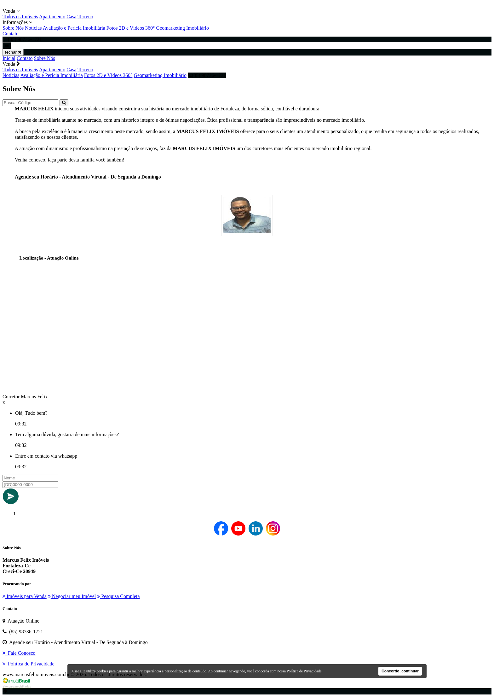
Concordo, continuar (400, 671)
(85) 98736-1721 (207, 75)
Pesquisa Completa (118, 596)
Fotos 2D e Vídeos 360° (130, 28)
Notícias (33, 28)
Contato (11, 33)
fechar (13, 52)
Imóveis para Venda (25, 596)
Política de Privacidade (304, 671)
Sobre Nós (13, 28)
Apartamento (52, 16)
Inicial (9, 58)
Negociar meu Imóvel (72, 596)
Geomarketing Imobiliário (182, 28)
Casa (71, 16)
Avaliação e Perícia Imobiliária (74, 28)
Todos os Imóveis (20, 16)
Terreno (85, 16)
